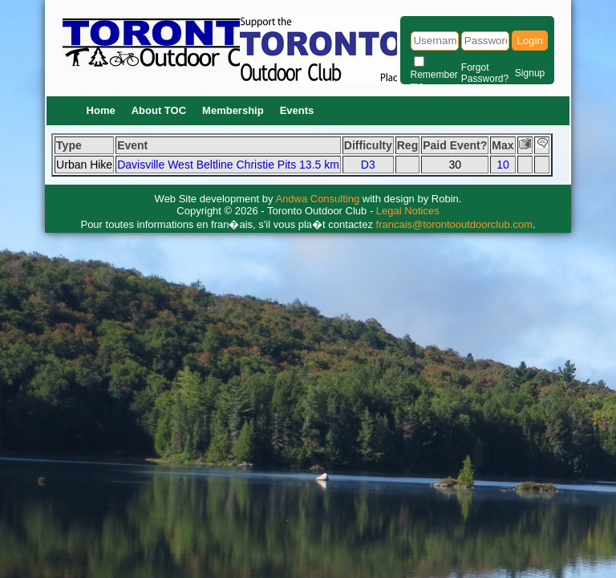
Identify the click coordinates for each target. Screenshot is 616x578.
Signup (530, 73)
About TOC (159, 110)
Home (101, 110)
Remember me (434, 80)
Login (530, 41)
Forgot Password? (485, 73)
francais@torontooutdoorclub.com (454, 224)
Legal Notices (408, 211)
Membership (233, 110)
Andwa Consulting (317, 199)
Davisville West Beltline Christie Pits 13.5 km (228, 164)
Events (297, 110)
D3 (368, 164)
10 (502, 164)
